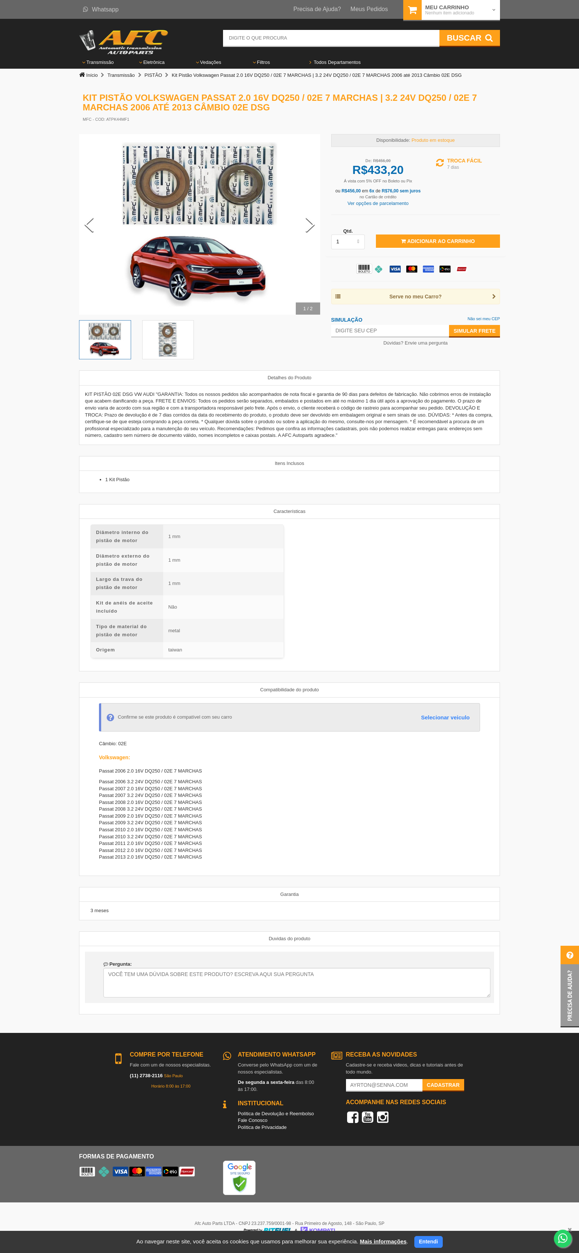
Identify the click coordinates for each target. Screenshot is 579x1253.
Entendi (428, 1242)
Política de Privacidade (262, 1127)
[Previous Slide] (89, 224)
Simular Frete (474, 331)
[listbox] (348, 241)
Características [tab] (290, 511)
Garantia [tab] (289, 894)
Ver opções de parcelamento (378, 203)
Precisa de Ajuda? (317, 9)
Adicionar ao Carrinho (437, 241)
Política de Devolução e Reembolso (276, 1113)
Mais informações (383, 1241)
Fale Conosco (252, 1120)
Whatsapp (101, 9)
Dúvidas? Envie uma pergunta (415, 343)
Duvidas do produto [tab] (290, 938)
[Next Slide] (310, 224)
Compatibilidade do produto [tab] (289, 689)
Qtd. (348, 231)
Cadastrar (443, 1085)
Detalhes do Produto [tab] (290, 377)
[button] (570, 986)
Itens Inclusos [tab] (289, 463)
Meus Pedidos (369, 9)
